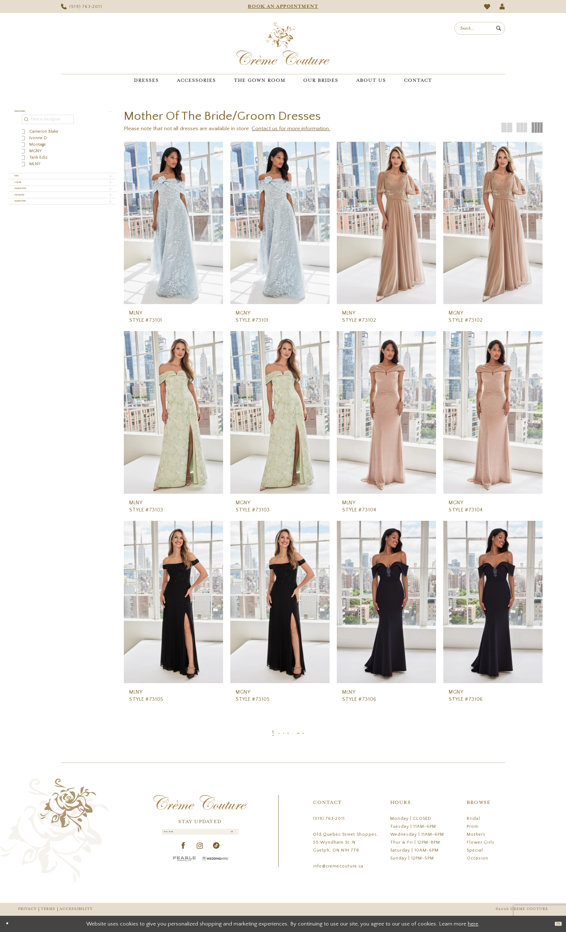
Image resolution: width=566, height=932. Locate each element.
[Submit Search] (498, 28)
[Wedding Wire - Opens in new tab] (215, 867)
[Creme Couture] (283, 43)
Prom (473, 826)
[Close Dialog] (10, 924)
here (473, 924)
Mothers (476, 834)
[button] (502, 6)
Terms (48, 909)
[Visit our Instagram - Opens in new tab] (200, 854)
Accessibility (76, 909)
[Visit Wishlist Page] (487, 7)
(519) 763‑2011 (329, 818)
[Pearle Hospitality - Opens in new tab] (184, 866)
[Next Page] (317, 732)
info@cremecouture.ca (338, 866)
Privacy (27, 909)
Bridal (473, 818)
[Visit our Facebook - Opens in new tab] (183, 854)
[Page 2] (269, 732)
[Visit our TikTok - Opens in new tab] (216, 854)
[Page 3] (278, 732)
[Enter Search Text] (479, 28)
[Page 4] (287, 732)
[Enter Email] (200, 835)
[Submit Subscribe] (230, 835)
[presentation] (173, 223)
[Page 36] (306, 732)
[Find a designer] (47, 126)
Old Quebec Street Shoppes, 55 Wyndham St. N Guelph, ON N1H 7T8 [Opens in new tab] (345, 842)
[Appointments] (283, 6)
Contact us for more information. (291, 129)
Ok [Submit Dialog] (554, 923)
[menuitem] (81, 6)
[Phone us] (81, 6)
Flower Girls (481, 842)
